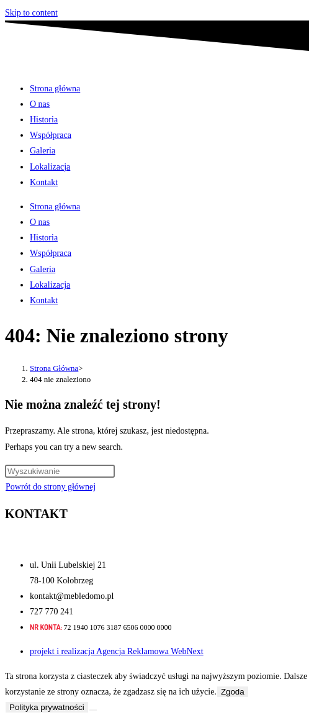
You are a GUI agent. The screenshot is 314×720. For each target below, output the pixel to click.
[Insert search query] (60, 471)
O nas (40, 104)
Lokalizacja (50, 166)
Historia (44, 119)
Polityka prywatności (46, 707)
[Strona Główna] (54, 368)
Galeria (42, 150)
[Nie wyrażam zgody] (93, 710)
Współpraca (50, 135)
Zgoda (232, 691)
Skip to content (31, 12)
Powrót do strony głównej (51, 486)
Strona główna (55, 88)
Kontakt (44, 182)
